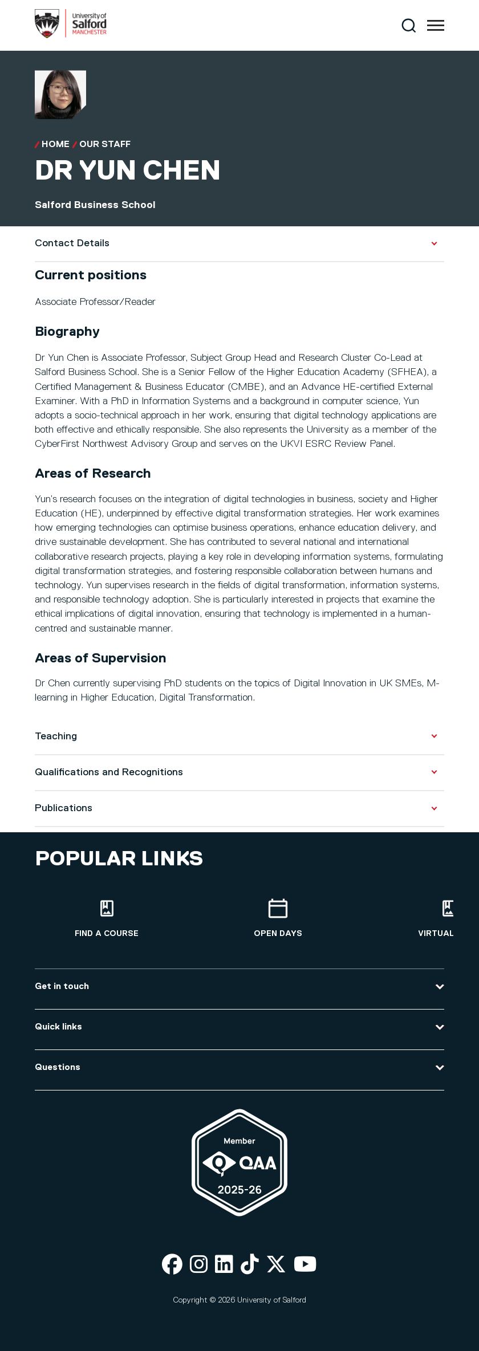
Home (56, 144)
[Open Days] (278, 918)
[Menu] (435, 25)
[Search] (408, 25)
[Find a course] (106, 918)
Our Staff (105, 144)
